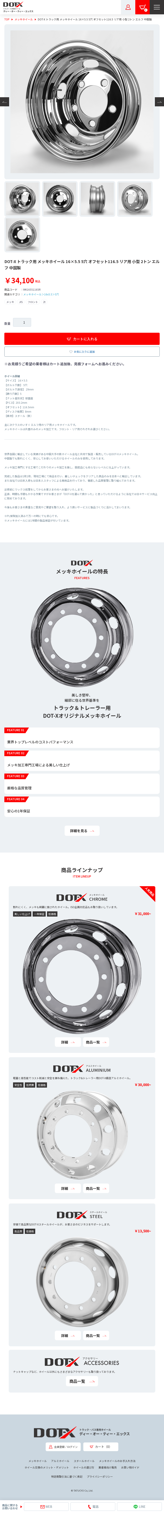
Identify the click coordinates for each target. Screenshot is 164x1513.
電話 (93, 1506)
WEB (46, 1506)
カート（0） (101, 1446)
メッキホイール (24, 19)
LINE (139, 1506)
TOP (7, 19)
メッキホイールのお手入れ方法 (117, 1461)
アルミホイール (60, 1461)
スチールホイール (84, 1461)
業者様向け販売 (108, 1467)
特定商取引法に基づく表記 (66, 1476)
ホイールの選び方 (83, 1467)
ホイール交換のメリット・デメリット (47, 1467)
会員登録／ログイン (63, 1447)
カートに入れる (82, 338)
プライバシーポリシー (100, 1476)
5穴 (57, 294)
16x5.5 (48, 294)
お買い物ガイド (130, 1467)
